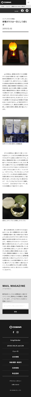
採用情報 (15, 368)
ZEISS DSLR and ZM (15, 346)
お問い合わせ (15, 384)
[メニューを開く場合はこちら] (28, 2)
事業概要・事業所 (15, 362)
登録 (15, 312)
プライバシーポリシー (15, 381)
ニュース (8, 6)
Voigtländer (15, 340)
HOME (2, 6)
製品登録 (15, 373)
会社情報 (15, 357)
